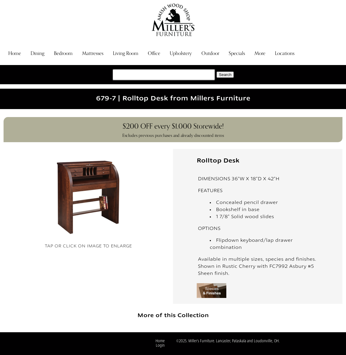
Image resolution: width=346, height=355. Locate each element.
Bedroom (63, 53)
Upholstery (181, 53)
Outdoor (210, 53)
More (259, 53)
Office (154, 53)
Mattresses (92, 53)
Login (160, 345)
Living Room (125, 53)
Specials (237, 53)
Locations (284, 53)
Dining (37, 53)
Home (14, 53)
